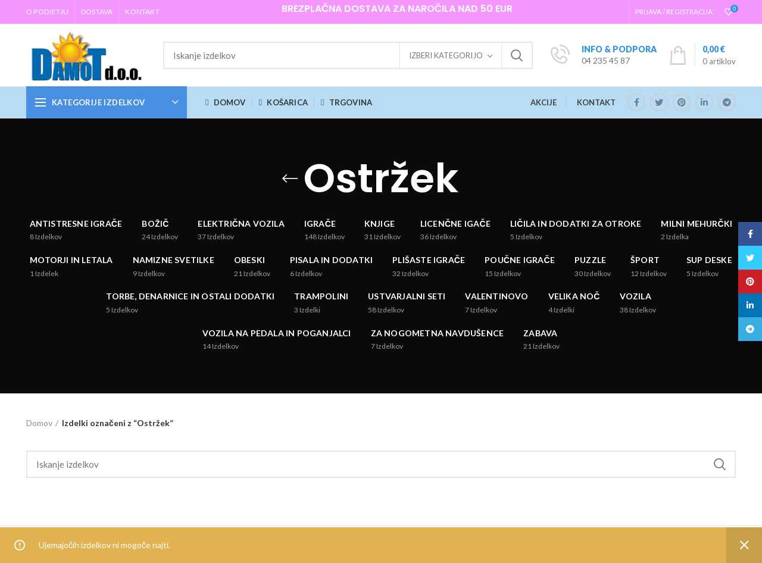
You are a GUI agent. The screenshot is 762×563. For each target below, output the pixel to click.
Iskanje (517, 55)
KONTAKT (596, 102)
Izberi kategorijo (446, 55)
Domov (39, 423)
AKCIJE (543, 102)
